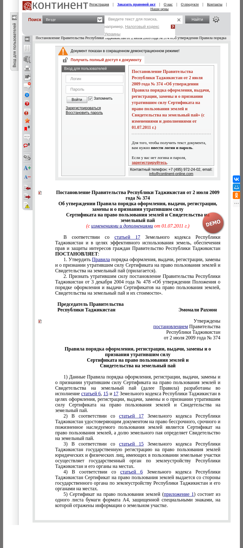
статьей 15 (131, 443)
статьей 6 (91, 393)
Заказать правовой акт (136, 4)
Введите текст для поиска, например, (131, 26)
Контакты (215, 4)
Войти (77, 99)
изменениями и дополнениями (122, 226)
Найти (197, 19)
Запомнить (103, 99)
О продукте (190, 4)
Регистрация (99, 4)
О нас (168, 4)
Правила (101, 259)
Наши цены (159, 9)
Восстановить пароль (84, 113)
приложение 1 (179, 494)
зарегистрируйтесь (149, 163)
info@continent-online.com (171, 174)
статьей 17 (127, 237)
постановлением (170, 326)
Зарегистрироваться (83, 108)
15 (105, 393)
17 (115, 393)
